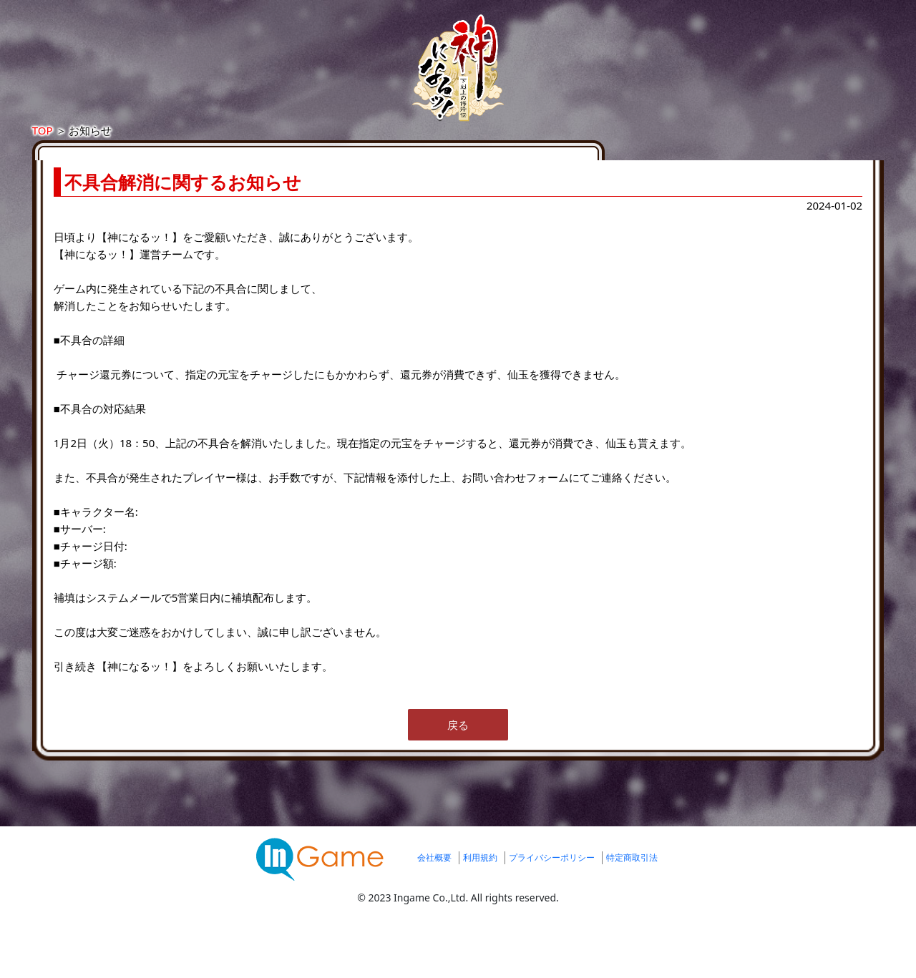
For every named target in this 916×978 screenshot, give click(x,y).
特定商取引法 (632, 923)
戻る (458, 790)
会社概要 (434, 923)
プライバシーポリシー (552, 923)
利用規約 (480, 923)
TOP (183, 144)
